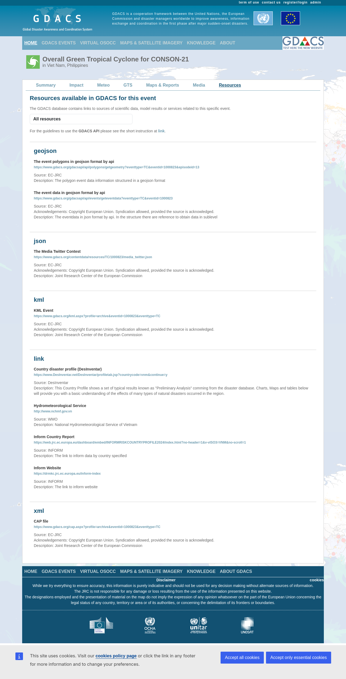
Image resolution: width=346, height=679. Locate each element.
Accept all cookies (242, 657)
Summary (46, 85)
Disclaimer (166, 580)
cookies (317, 580)
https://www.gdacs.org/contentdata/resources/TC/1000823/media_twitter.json (93, 257)
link (161, 131)
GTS (128, 85)
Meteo (103, 85)
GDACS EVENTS (59, 43)
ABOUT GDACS (236, 571)
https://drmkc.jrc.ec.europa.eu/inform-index (67, 473)
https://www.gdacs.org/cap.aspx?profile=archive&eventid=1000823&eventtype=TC (97, 527)
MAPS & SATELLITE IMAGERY (151, 43)
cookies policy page (116, 656)
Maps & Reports (162, 85)
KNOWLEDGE (201, 43)
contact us (271, 2)
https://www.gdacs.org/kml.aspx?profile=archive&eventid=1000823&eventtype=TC (97, 316)
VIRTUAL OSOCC (98, 43)
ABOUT (227, 43)
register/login (295, 2)
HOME (30, 43)
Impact (76, 85)
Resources (230, 85)
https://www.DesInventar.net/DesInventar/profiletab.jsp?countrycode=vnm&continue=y (100, 375)
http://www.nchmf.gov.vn (53, 411)
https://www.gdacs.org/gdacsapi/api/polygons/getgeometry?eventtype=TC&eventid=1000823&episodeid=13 (116, 167)
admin (315, 2)
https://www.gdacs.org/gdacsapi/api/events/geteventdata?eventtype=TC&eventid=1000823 (103, 198)
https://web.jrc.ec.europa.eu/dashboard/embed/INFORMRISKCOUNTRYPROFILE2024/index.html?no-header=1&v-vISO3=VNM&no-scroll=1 (140, 442)
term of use (249, 2)
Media (199, 85)
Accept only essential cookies (298, 657)
